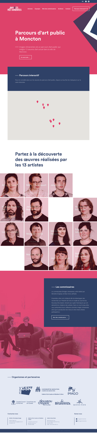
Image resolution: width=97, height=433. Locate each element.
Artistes (30, 9)
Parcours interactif (80, 9)
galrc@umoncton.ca (32, 423)
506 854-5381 (50, 423)
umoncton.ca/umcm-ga (32, 422)
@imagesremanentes (82, 421)
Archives (60, 9)
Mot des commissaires (49, 9)
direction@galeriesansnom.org (53, 422)
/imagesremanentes (82, 419)
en (82, 1)
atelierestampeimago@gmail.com (16, 422)
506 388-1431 (12, 423)
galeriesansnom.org (51, 421)
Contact (67, 9)
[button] (37, 102)
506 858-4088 (31, 425)
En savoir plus (25, 57)
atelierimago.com (12, 421)
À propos (37, 9)
